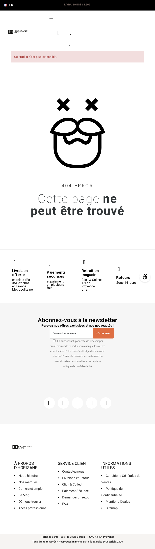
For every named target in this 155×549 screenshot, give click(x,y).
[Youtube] (91, 403)
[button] (58, 33)
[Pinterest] (77, 403)
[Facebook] (49, 403)
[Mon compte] (70, 33)
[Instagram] (63, 403)
